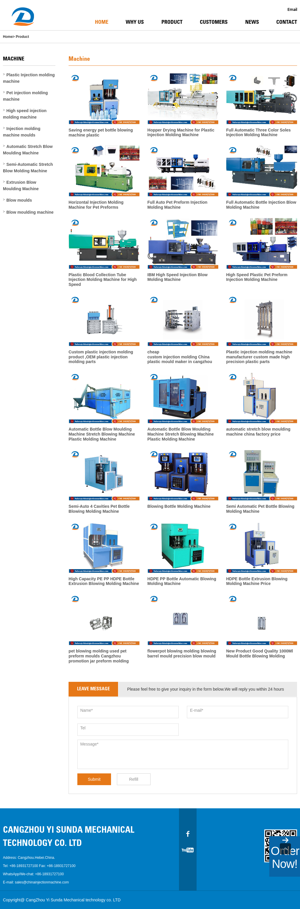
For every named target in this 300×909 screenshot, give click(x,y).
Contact (286, 22)
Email (292, 9)
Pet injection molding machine (25, 96)
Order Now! (285, 857)
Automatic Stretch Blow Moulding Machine (28, 149)
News (252, 22)
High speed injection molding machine (25, 113)
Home (101, 22)
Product (172, 22)
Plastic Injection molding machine (29, 78)
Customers (214, 22)
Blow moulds (19, 200)
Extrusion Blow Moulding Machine (21, 185)
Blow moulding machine (30, 212)
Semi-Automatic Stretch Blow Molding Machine (28, 167)
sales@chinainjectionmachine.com (42, 882)
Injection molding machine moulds (21, 131)
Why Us (135, 22)
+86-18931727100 (23, 866)
